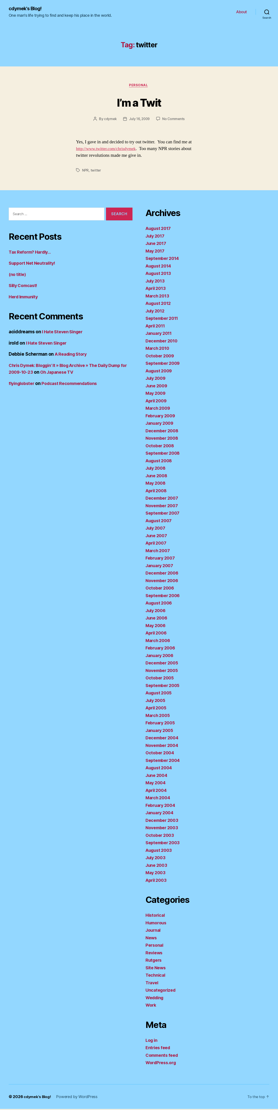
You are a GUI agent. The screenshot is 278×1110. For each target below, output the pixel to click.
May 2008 (156, 484)
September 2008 (164, 454)
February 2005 (162, 724)
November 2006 (163, 581)
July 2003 (156, 858)
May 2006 (156, 626)
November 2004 (163, 746)
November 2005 (163, 671)
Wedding (155, 998)
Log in (152, 1041)
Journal (154, 931)
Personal (138, 86)
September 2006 (164, 596)
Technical (156, 976)
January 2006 (161, 656)
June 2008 (157, 476)
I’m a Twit (139, 102)
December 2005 (163, 664)
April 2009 (157, 402)
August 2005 (160, 694)
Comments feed (163, 1056)
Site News (157, 968)
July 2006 (157, 611)
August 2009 (160, 372)
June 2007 (157, 536)
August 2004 (160, 768)
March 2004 (159, 798)
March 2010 (158, 349)
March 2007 (159, 551)
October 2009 (161, 357)
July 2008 (157, 469)
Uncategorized (162, 991)
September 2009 (164, 364)
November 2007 (163, 506)
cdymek (109, 120)
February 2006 (162, 649)
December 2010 (163, 342)
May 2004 (156, 783)
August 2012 (160, 304)
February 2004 (162, 806)
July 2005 (156, 701)
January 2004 (161, 813)
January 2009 (161, 424)
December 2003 (163, 821)
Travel (152, 983)
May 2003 (156, 873)
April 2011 (156, 327)
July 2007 (156, 529)
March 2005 (159, 716)
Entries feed (159, 1048)
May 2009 (156, 394)
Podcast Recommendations (73, 384)
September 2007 (164, 514)
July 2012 (156, 312)
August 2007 (160, 521)
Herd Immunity (25, 298)
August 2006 (160, 604)
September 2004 (164, 761)
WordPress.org (162, 1063)
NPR (85, 171)
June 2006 (157, 619)
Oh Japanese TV (82, 373)
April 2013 (157, 289)
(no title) (18, 275)
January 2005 (161, 731)
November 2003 (163, 828)
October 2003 (161, 836)
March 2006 (159, 641)
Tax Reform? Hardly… (32, 253)
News (152, 939)
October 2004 (161, 754)
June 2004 (157, 776)
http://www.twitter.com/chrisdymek (108, 150)
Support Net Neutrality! (34, 264)
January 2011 (160, 334)
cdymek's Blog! (27, 8)
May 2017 (156, 252)
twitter (96, 171)
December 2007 (163, 499)
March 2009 (159, 409)
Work (151, 1006)
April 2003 (157, 881)
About (241, 12)
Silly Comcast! (24, 286)
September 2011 (163, 319)
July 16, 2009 (139, 120)
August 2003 (160, 851)
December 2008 (163, 431)
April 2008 (157, 491)
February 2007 (162, 559)
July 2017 (156, 237)
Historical (156, 916)
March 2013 (158, 297)
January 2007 (161, 566)
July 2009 (157, 379)
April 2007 (157, 544)
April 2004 (157, 791)
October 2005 (161, 679)
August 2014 (160, 267)
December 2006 (163, 574)
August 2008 (160, 461)
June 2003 (157, 866)
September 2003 (164, 843)
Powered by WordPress (78, 1097)
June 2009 (157, 387)
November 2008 (163, 439)
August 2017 (160, 229)
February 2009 (162, 417)
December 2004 (163, 739)
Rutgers (154, 961)
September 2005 (164, 686)
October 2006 (161, 589)
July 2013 (156, 282)
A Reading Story (72, 355)
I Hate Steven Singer (64, 332)
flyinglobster (23, 384)
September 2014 (164, 259)
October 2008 (161, 446)
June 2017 (157, 244)
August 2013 (160, 274)
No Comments (174, 120)
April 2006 (157, 634)
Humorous (157, 924)
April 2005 (157, 709)
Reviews (155, 953)
